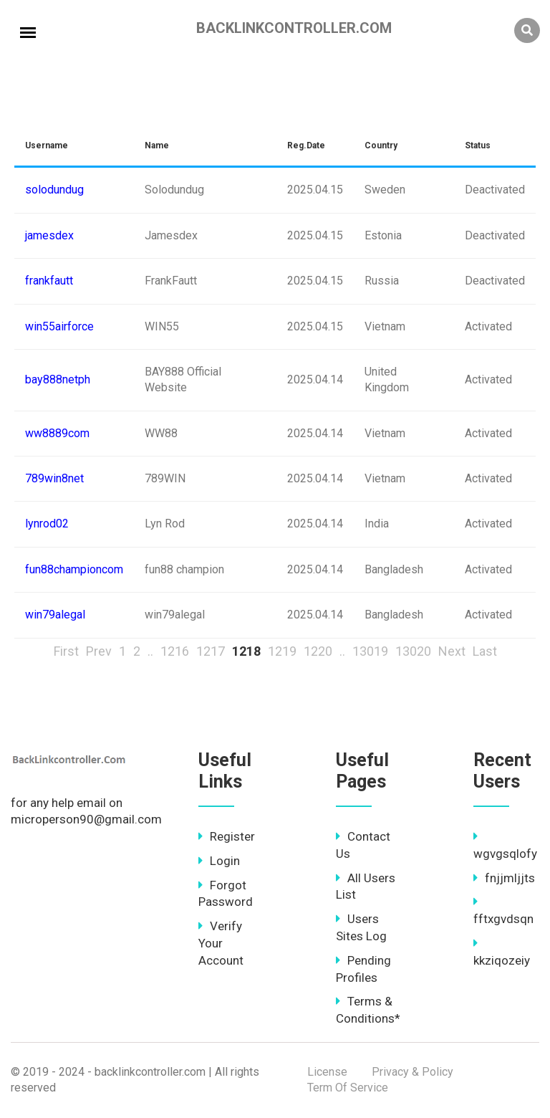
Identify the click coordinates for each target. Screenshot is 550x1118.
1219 (282, 651)
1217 (210, 651)
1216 (174, 651)
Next (451, 651)
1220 (318, 651)
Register (226, 836)
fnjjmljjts (504, 878)
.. (150, 651)
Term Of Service (347, 1087)
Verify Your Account (220, 943)
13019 (370, 651)
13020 (413, 651)
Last (485, 651)
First (66, 651)
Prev (99, 651)
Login (219, 861)
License (327, 1072)
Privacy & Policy (412, 1072)
